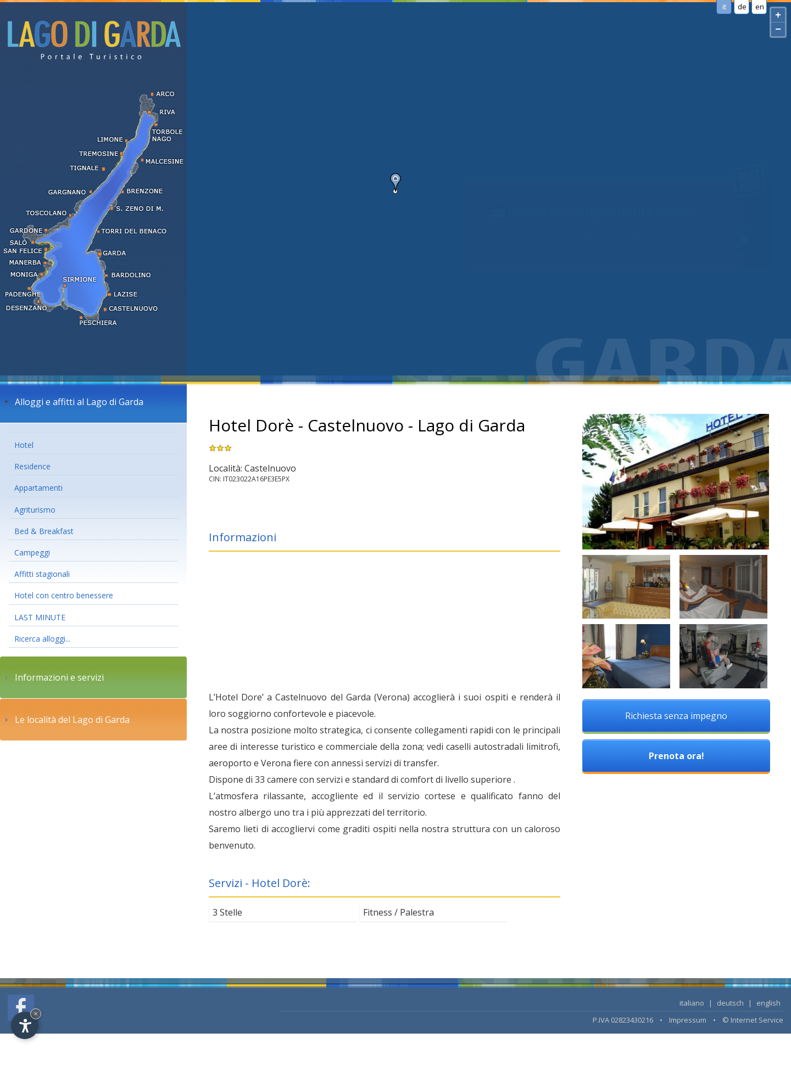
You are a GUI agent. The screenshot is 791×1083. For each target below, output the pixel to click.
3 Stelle (227, 912)
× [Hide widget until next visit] (36, 1013)
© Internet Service (752, 1020)
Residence (32, 466)
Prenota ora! (676, 756)
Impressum (687, 1020)
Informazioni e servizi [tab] (53, 677)
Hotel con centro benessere (63, 595)
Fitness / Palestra (398, 912)
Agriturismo (34, 509)
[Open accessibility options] (24, 1025)
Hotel (24, 445)
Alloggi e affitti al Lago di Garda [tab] (72, 402)
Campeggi (32, 552)
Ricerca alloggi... (42, 638)
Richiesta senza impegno (676, 716)
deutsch (730, 1003)
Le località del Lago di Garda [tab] (66, 720)
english (768, 1003)
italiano (691, 1003)
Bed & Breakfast (44, 531)
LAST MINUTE (39, 617)
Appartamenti (38, 487)
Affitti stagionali (42, 574)
